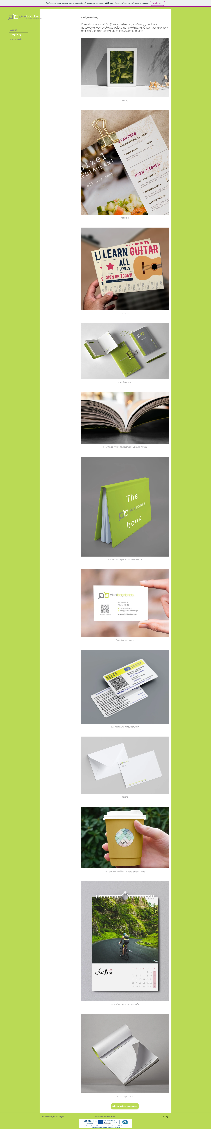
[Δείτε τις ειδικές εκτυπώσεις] (125, 1106)
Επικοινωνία (16, 39)
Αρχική (13, 30)
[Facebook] (164, 1117)
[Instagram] (167, 1117)
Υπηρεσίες (15, 34)
